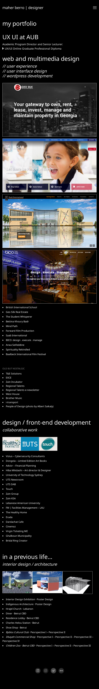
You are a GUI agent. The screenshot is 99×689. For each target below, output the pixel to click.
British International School (21, 307)
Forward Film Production (20, 331)
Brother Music (14, 398)
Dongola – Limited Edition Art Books (26, 461)
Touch (9, 489)
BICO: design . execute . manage (24, 340)
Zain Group (12, 494)
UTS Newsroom (15, 480)
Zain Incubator (14, 382)
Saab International (16, 335)
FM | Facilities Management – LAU (25, 508)
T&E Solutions (14, 374)
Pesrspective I (38, 632)
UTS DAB (11, 484)
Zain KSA (11, 498)
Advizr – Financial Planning (21, 466)
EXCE (8, 378)
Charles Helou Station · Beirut (22, 623)
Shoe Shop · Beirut (16, 628)
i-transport (12, 402)
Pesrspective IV (11, 641)
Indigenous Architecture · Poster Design (28, 604)
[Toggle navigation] (95, 7)
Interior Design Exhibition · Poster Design (29, 599)
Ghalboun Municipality (19, 536)
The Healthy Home (16, 512)
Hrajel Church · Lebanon (19, 609)
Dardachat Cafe (15, 522)
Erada (9, 517)
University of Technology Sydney (24, 475)
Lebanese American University (23, 503)
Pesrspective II (57, 632)
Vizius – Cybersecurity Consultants (25, 456)
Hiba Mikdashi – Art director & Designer (28, 470)
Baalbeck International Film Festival (26, 354)
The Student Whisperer (19, 317)
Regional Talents (15, 386)
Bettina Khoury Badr (17, 321)
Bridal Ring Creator (16, 541)
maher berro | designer (23, 7)
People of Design (15, 406)
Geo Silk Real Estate (17, 312)
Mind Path (12, 326)
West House (13, 394)
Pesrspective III (82, 637)
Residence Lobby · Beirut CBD (22, 618)
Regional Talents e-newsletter (22, 390)
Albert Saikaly (45, 406)
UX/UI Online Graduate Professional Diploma (33, 48)
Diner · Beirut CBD (16, 614)
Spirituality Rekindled (18, 349)
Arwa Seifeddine (15, 345)
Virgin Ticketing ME (17, 531)
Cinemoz (11, 526)
